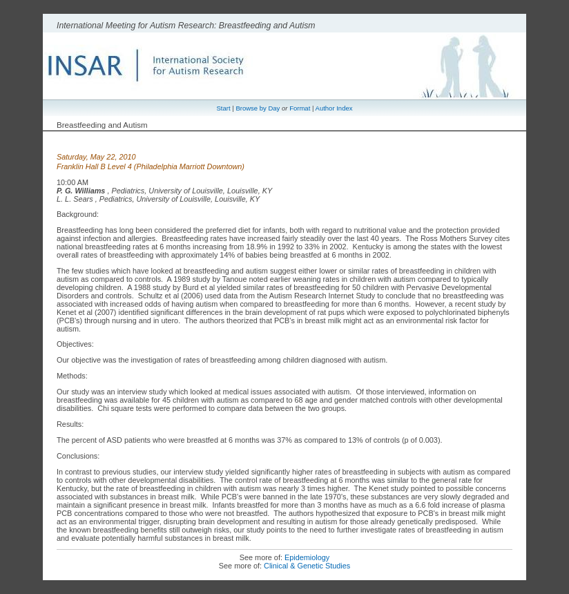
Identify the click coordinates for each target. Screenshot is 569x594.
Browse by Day (257, 108)
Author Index (334, 108)
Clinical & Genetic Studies (307, 566)
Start (224, 108)
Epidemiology (306, 557)
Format (299, 108)
